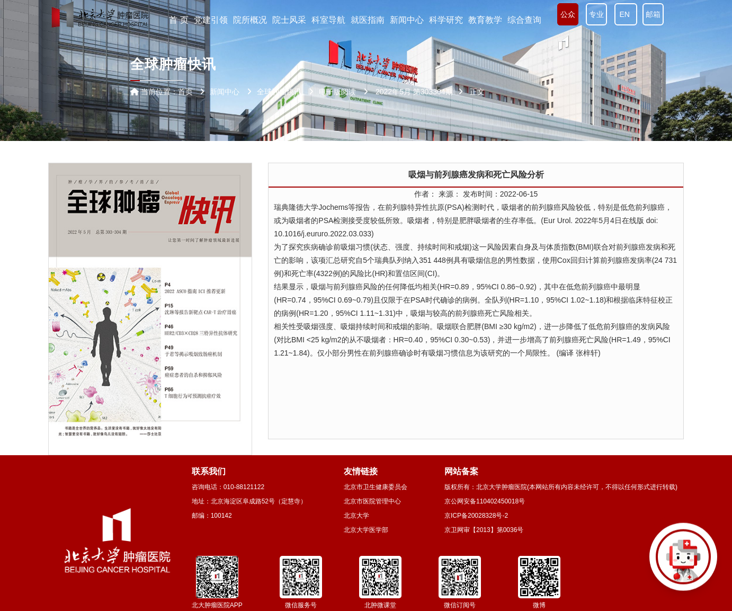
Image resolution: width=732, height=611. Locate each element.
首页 (185, 91)
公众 (567, 14)
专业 (596, 14)
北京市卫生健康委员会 (375, 487)
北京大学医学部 (366, 530)
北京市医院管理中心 (372, 501)
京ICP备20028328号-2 (476, 515)
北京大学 (356, 515)
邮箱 (653, 14)
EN (626, 14)
